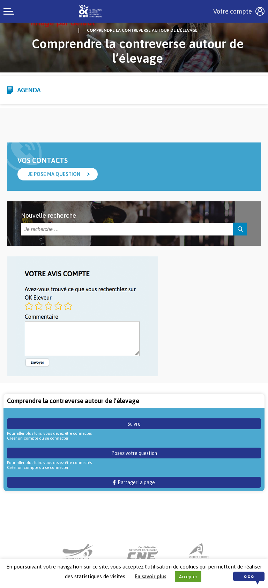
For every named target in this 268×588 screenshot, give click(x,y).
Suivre (134, 424)
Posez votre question (134, 453)
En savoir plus (150, 576)
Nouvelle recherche (48, 215)
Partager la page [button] (134, 482)
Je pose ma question (54, 174)
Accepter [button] (188, 576)
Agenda (28, 90)
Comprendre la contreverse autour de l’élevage (142, 30)
